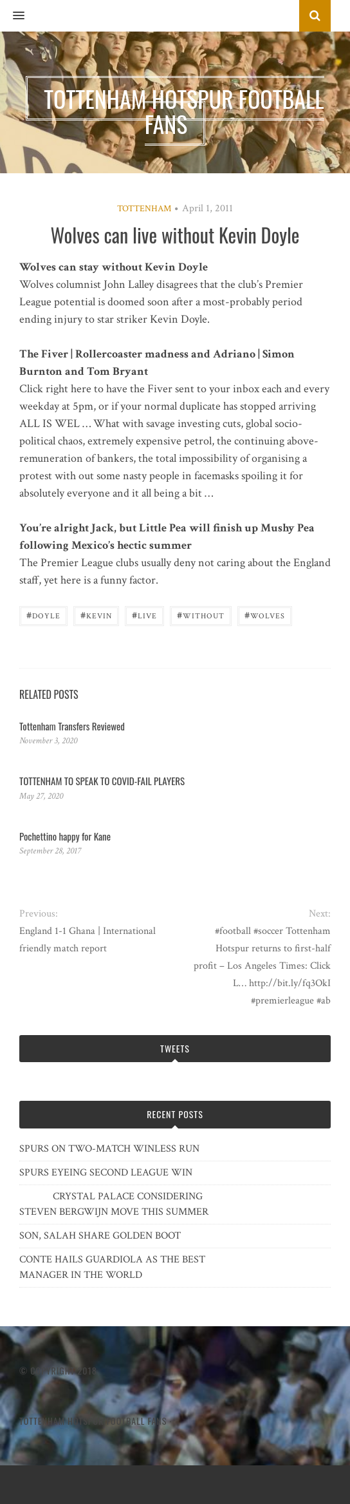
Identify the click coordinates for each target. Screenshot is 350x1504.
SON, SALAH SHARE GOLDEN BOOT (100, 1235)
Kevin (96, 614)
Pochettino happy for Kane (65, 836)
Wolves (264, 614)
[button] (12, 16)
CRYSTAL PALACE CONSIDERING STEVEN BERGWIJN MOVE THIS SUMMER (113, 1204)
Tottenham (144, 208)
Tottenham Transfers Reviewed (72, 726)
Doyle (43, 614)
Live (144, 614)
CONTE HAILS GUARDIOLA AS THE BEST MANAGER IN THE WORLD (112, 1267)
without (201, 614)
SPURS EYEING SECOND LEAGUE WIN (105, 1172)
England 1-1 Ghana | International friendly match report (87, 939)
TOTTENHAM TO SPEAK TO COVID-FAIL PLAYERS (102, 781)
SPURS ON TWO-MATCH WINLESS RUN (109, 1149)
